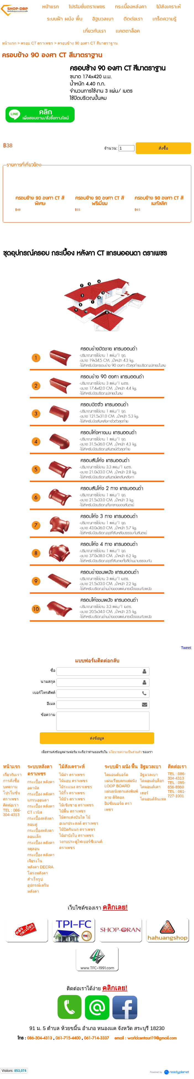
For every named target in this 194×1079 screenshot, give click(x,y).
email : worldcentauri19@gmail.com (145, 1038)
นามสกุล (48, 681)
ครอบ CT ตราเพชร (37, 43)
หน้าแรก (9, 43)
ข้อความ (48, 714)
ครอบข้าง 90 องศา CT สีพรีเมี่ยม (99, 201)
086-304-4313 (39, 1038)
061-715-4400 (68, 1038)
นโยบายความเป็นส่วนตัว (125, 752)
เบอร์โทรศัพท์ (44, 692)
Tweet (186, 648)
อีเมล (51, 703)
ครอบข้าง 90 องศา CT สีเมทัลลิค (159, 201)
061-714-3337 (96, 1038)
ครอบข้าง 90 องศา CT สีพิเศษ (39, 201)
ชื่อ (52, 670)
